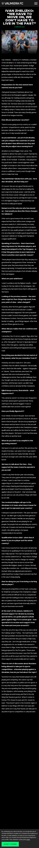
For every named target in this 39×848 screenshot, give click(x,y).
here (28, 839)
